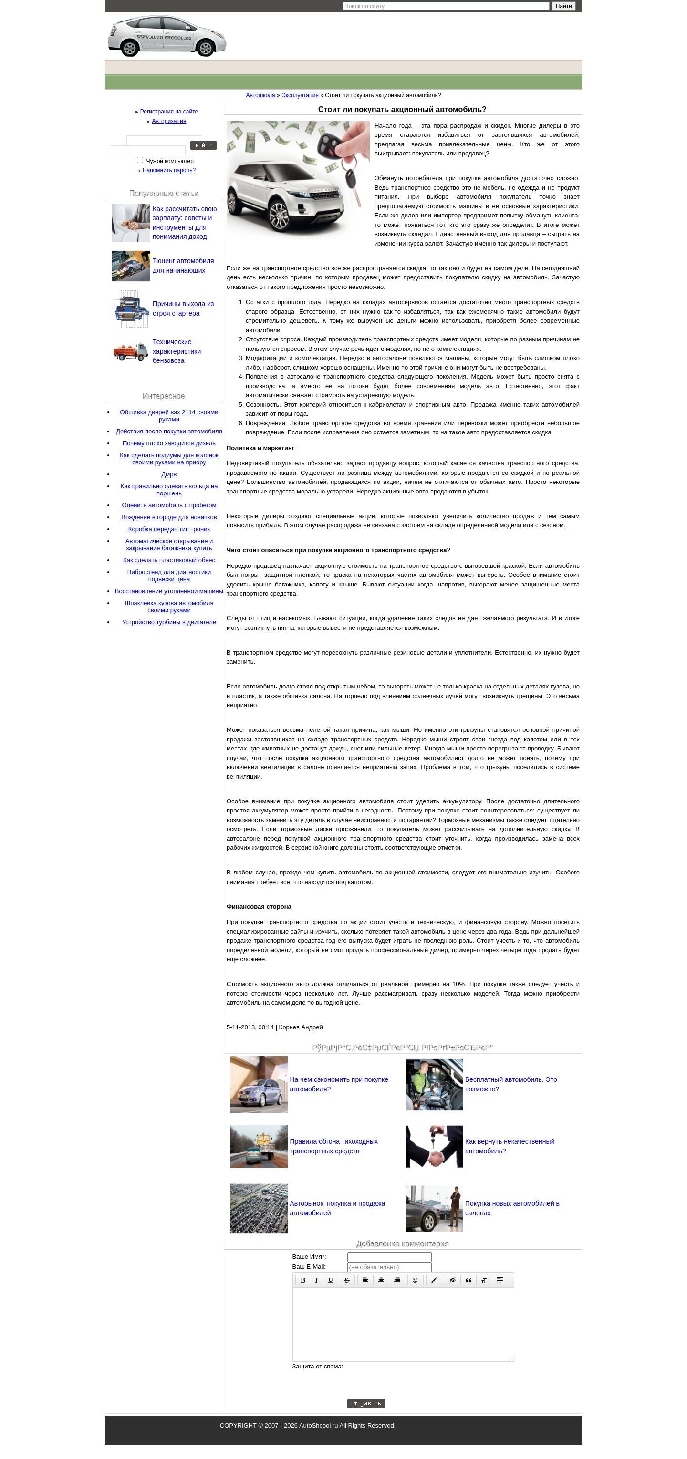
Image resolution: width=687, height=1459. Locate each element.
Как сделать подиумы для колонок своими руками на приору (169, 459)
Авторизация (169, 121)
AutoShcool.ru (318, 1439)
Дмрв (169, 474)
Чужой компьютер (169, 161)
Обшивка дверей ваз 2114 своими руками (169, 416)
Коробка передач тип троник (169, 529)
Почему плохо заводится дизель (169, 443)
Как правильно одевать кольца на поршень (169, 490)
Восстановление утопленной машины (169, 591)
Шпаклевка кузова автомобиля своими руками (169, 606)
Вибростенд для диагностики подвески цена (169, 575)
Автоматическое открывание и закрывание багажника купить (169, 544)
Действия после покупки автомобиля (169, 431)
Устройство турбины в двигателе (169, 622)
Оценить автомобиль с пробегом (169, 505)
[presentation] (419, 1394)
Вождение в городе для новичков (169, 517)
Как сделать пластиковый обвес (169, 560)
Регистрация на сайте (169, 111)
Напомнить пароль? (169, 170)
